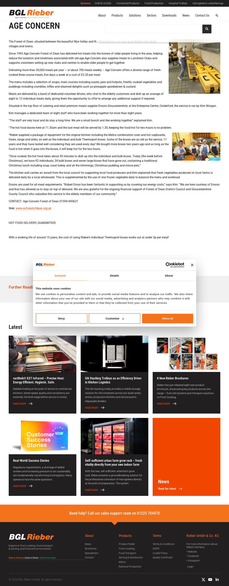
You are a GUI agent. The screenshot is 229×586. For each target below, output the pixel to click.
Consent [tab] (60, 275)
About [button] (102, 15)
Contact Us (202, 15)
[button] (216, 16)
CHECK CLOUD (102, 3)
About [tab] (169, 275)
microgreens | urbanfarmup (208, 3)
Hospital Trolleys (178, 3)
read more (19, 403)
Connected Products (127, 3)
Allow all (167, 318)
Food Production (154, 3)
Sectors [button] (151, 15)
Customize (115, 318)
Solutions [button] (135, 15)
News (185, 15)
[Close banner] (192, 265)
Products (117, 15)
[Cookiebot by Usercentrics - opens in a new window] (168, 265)
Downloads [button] (169, 15)
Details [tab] (114, 275)
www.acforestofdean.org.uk (33, 208)
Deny (61, 318)
